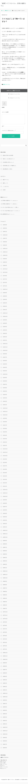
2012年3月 (5, 440)
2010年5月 (5, 515)
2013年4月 (5, 396)
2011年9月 (5, 461)
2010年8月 (5, 505)
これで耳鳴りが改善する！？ (6, 202)
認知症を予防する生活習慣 (8, 157)
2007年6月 (5, 634)
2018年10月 (5, 257)
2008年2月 (5, 607)
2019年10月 (5, 236)
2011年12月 (5, 450)
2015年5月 (5, 328)
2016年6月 (5, 298)
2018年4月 (5, 264)
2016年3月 (5, 308)
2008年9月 (5, 583)
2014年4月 (5, 369)
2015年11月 (5, 315)
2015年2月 (5, 338)
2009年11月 (5, 535)
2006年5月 (5, 678)
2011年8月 (5, 464)
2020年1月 (5, 233)
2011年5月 (5, 474)
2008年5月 (5, 596)
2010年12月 (5, 491)
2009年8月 (5, 545)
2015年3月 (5, 335)
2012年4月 (5, 437)
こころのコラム (6, 188)
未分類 (4, 191)
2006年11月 (5, 657)
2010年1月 (5, 528)
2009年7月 (5, 549)
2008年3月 (5, 603)
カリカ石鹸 (3, 764)
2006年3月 (5, 685)
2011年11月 (5, 454)
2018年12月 (5, 250)
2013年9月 (5, 379)
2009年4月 (5, 559)
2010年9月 (5, 501)
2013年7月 (5, 386)
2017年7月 (5, 281)
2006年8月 (5, 668)
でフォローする (15, 94)
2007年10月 (5, 620)
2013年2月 (5, 403)
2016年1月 (5, 311)
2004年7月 (5, 746)
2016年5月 (5, 301)
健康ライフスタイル (4, 759)
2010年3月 (5, 522)
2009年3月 (5, 562)
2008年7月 (5, 590)
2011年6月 (5, 471)
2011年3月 (5, 481)
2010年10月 (5, 498)
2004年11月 (5, 732)
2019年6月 (5, 243)
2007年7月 (5, 630)
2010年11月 (5, 494)
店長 (16, 209)
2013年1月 (5, 406)
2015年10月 (5, 318)
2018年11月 (5, 253)
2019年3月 (5, 247)
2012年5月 (5, 433)
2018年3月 (5, 267)
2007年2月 (5, 647)
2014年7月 (5, 359)
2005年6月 (5, 708)
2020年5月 (5, 230)
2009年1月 (5, 569)
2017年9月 (5, 277)
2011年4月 (5, 477)
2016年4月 (5, 304)
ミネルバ (3, 767)
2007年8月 (5, 627)
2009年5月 (5, 556)
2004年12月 (5, 729)
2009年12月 (5, 532)
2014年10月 (5, 352)
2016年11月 (5, 291)
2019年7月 (5, 240)
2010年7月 (5, 508)
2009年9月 (5, 542)
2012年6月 (5, 430)
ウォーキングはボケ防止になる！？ (7, 209)
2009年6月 (5, 552)
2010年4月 (5, 518)
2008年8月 (5, 586)
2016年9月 (5, 294)
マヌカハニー (3, 770)
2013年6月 (5, 389)
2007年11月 (5, 617)
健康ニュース (5, 185)
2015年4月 (5, 332)
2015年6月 (5, 325)
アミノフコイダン (4, 768)
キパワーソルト (4, 766)
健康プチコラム (6, 84)
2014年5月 (5, 365)
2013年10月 (5, 376)
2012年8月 (5, 423)
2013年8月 (5, 382)
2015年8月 (5, 321)
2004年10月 (5, 736)
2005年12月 (5, 695)
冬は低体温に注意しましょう (8, 164)
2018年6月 (5, 260)
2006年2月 (5, 688)
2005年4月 (5, 715)
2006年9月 (5, 664)
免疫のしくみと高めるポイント (9, 160)
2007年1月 (5, 651)
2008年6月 (5, 593)
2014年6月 (5, 362)
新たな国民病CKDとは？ (5, 216)
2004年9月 (5, 739)
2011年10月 (5, 457)
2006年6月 (5, 674)
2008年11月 (5, 576)
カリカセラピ (3, 763)
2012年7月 (5, 427)
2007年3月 (5, 644)
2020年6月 (5, 226)
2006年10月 (5, 661)
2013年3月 (5, 399)
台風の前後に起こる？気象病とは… (9, 167)
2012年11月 (5, 413)
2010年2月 (5, 525)
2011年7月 (5, 467)
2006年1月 (5, 691)
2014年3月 (5, 372)
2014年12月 (5, 345)
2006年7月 (5, 671)
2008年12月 (5, 573)
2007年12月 (5, 613)
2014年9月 (5, 355)
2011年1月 (5, 488)
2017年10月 (5, 274)
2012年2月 (5, 444)
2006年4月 (5, 681)
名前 (2, 128)
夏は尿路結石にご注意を (7, 170)
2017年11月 (5, 270)
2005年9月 (5, 702)
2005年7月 (5, 705)
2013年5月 (5, 393)
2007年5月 (5, 637)
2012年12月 (5, 410)
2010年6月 (5, 511)
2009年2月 (5, 566)
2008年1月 (5, 610)
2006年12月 (5, 654)
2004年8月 (5, 742)
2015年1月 (5, 342)
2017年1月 (5, 287)
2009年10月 (5, 539)
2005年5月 (5, 712)
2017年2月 (5, 284)
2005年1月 (5, 725)
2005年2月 (5, 722)
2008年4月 (5, 600)
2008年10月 (5, 579)
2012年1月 (5, 447)
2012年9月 (5, 420)
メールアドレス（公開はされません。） (8, 132)
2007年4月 (5, 640)
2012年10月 (5, 416)
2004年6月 (5, 749)
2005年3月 (5, 719)
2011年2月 (5, 484)
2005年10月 (5, 698)
